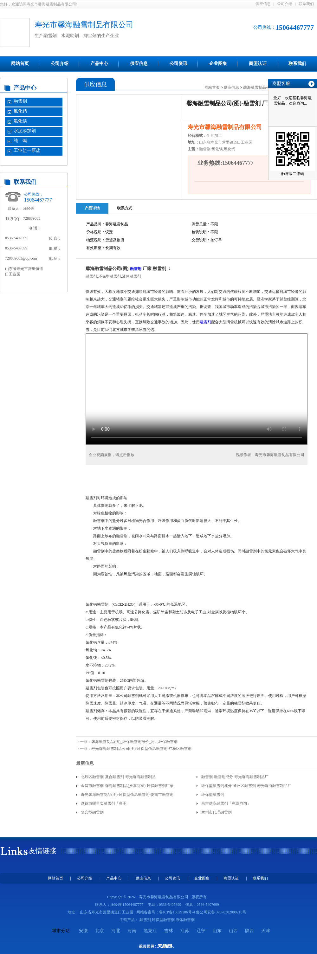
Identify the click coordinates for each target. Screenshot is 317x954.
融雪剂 (20, 101)
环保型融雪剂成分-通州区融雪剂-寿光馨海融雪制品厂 (246, 785)
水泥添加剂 (25, 130)
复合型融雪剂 (92, 812)
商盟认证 (258, 63)
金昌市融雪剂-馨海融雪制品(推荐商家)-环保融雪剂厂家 (127, 785)
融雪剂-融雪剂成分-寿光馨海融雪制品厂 (234, 777)
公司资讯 (178, 63)
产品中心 (99, 63)
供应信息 (263, 4)
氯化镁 (20, 121)
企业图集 (218, 63)
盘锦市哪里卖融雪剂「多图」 (105, 803)
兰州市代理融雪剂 (216, 812)
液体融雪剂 (131, 276)
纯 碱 (20, 140)
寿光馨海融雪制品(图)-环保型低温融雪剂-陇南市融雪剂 (127, 794)
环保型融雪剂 (109, 276)
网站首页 (20, 63)
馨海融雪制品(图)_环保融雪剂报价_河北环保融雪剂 (134, 741)
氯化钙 (20, 111)
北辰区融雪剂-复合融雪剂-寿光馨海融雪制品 (118, 777)
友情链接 (42, 851)
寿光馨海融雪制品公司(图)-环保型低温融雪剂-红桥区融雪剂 (141, 748)
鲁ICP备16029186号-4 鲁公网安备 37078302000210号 (202, 912)
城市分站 (61, 930)
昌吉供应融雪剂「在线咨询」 (226, 803)
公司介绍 (284, 4)
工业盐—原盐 (27, 150)
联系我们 (306, 4)
